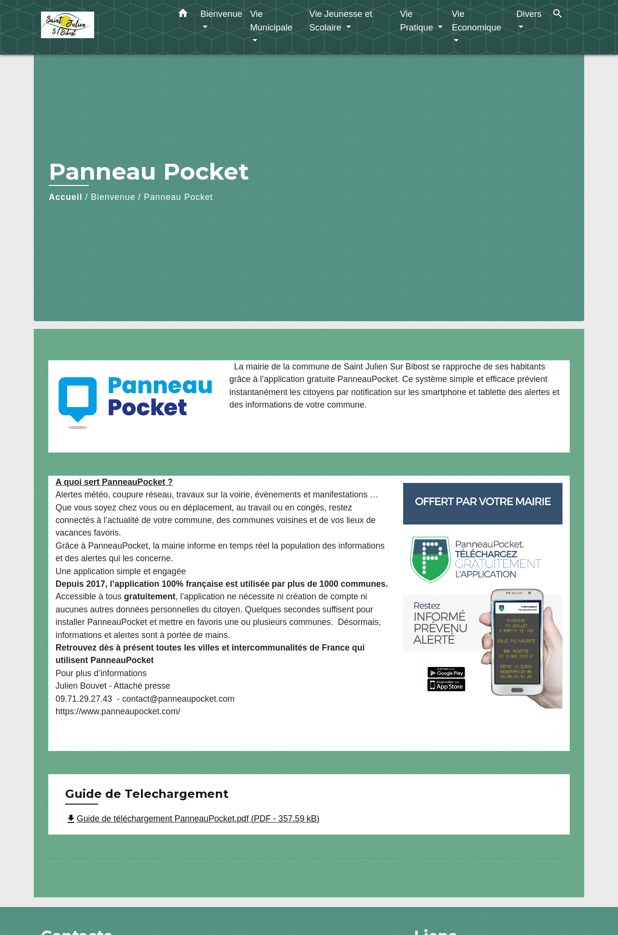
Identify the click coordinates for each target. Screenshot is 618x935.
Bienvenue (113, 197)
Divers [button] (529, 14)
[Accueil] (101, 27)
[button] (183, 15)
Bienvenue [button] (221, 14)
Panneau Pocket (178, 197)
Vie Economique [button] (476, 20)
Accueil (66, 197)
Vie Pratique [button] (417, 20)
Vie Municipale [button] (271, 20)
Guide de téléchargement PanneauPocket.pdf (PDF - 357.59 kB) (192, 818)
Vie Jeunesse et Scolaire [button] (340, 20)
